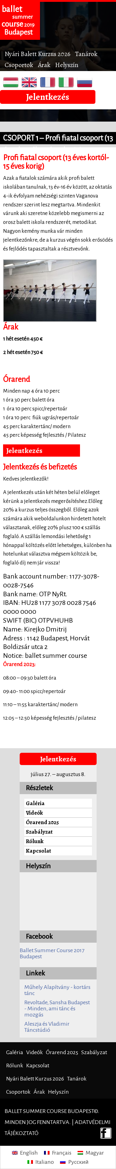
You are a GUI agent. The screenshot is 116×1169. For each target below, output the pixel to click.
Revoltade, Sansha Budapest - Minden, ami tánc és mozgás (57, 1008)
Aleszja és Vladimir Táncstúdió (47, 1027)
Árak (44, 64)
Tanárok (86, 53)
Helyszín (66, 64)
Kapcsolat (38, 850)
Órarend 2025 (42, 822)
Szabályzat (39, 831)
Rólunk (34, 841)
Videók (34, 812)
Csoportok (19, 64)
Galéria (35, 803)
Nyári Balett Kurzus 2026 (37, 53)
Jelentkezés (47, 97)
